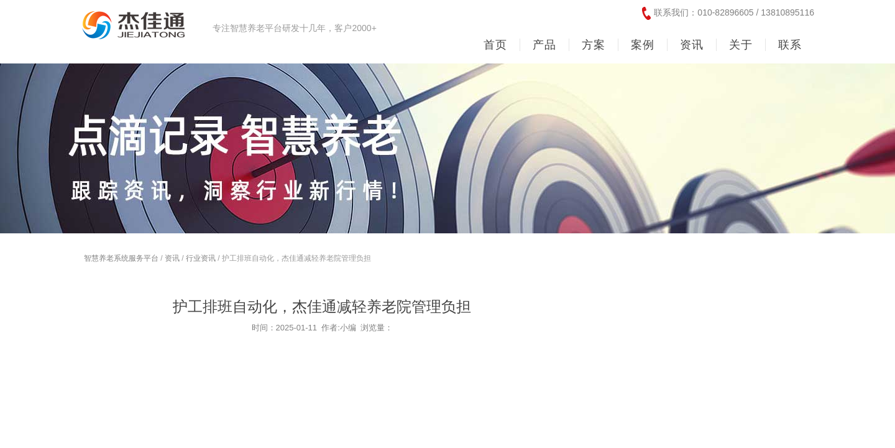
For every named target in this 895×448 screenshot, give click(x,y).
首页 (495, 45)
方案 (593, 45)
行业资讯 (201, 258)
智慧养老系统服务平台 (121, 258)
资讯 (692, 45)
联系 (790, 45)
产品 (544, 45)
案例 (642, 45)
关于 (741, 45)
